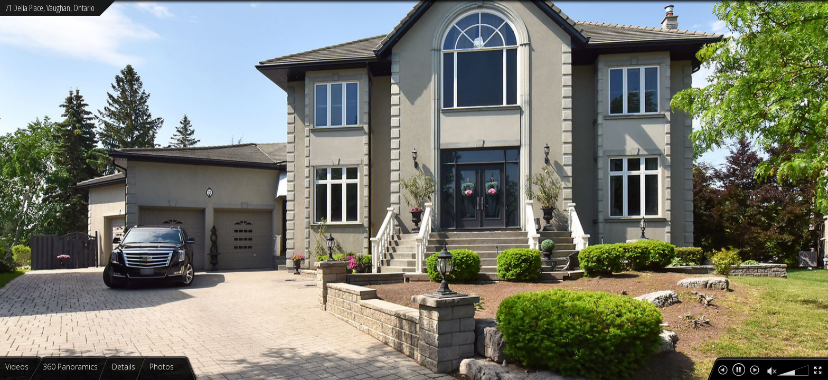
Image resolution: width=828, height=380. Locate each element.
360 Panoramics (71, 367)
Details (124, 367)
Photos (162, 367)
